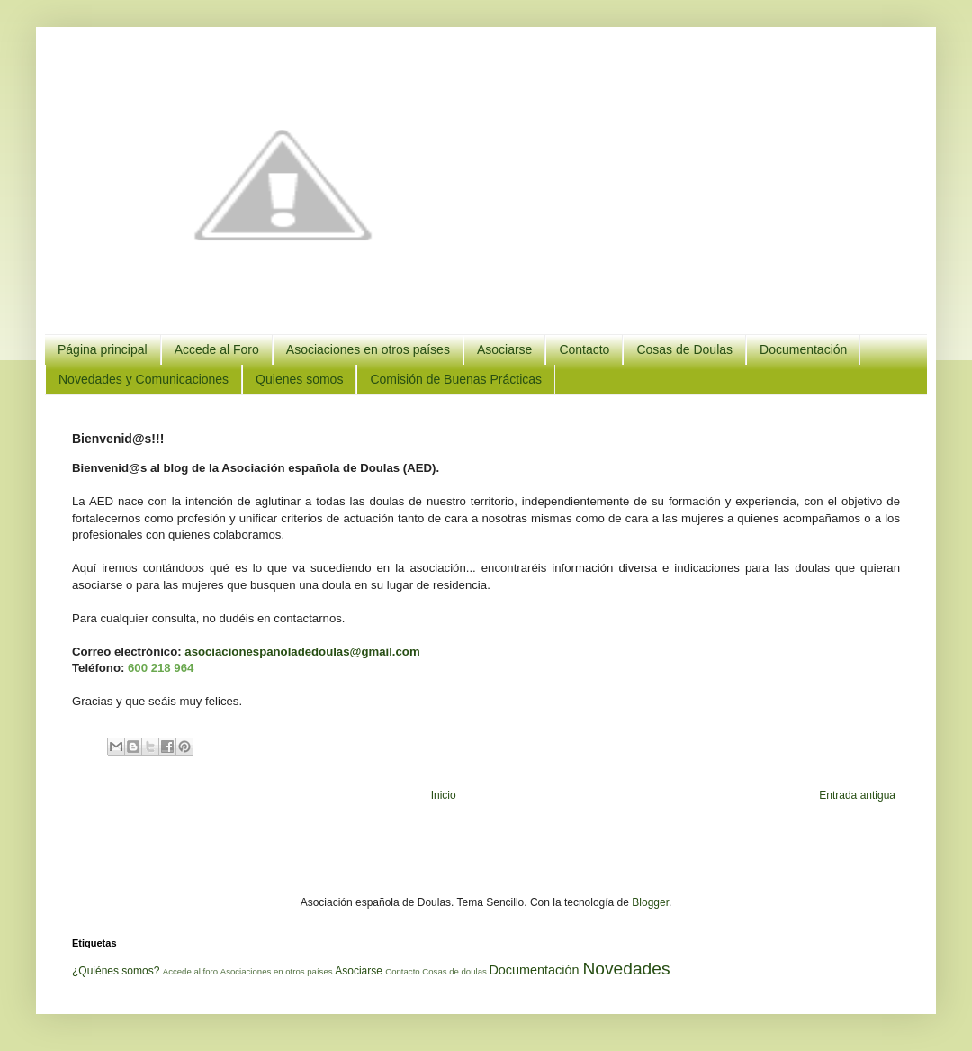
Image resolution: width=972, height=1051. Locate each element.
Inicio (443, 795)
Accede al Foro (217, 349)
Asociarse (504, 349)
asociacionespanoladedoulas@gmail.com (301, 651)
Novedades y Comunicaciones (143, 379)
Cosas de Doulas (684, 349)
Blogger (650, 902)
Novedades (626, 968)
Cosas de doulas (454, 971)
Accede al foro (190, 971)
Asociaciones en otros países (368, 349)
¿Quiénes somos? (115, 971)
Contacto (584, 349)
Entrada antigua (857, 795)
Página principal (103, 349)
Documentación (803, 349)
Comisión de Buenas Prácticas (456, 379)
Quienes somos (299, 379)
